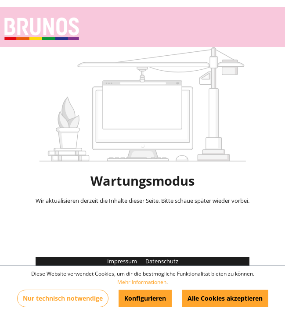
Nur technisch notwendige (63, 298)
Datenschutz (161, 261)
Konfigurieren (145, 298)
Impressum (122, 261)
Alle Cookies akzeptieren (225, 298)
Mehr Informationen (141, 282)
